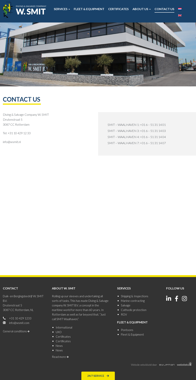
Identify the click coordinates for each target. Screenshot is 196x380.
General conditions (16, 331)
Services (62, 9)
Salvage (125, 305)
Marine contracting (133, 300)
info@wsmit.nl (12, 142)
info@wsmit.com (19, 323)
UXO (59, 332)
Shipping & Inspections (134, 296)
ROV (124, 314)
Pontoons (127, 330)
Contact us (164, 9)
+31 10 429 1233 (20, 318)
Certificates (118, 9)
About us (142, 9)
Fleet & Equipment (89, 9)
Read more (60, 356)
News (59, 345)
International (64, 327)
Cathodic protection (133, 310)
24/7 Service (98, 375)
